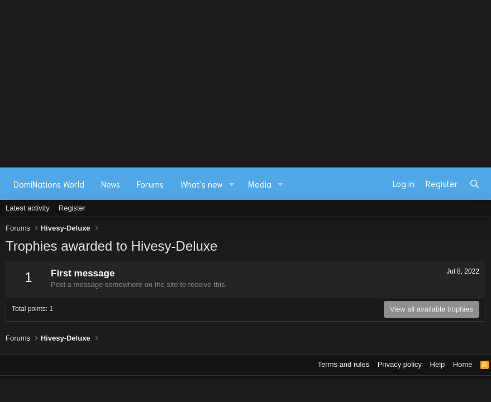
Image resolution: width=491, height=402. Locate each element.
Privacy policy (400, 364)
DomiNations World (49, 183)
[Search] (474, 184)
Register (72, 208)
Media (259, 183)
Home (463, 364)
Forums (150, 183)
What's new (201, 183)
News (110, 183)
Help (437, 364)
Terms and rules (343, 364)
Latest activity (28, 208)
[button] (232, 184)
